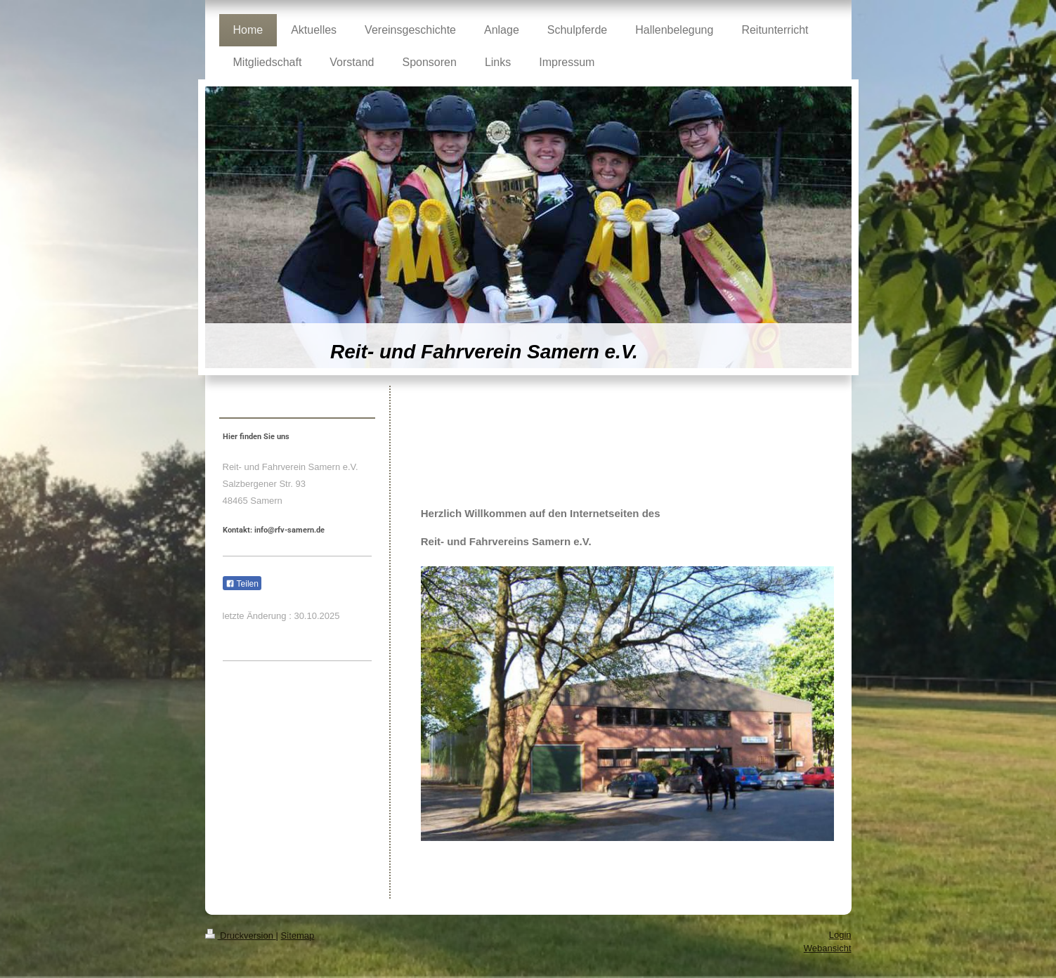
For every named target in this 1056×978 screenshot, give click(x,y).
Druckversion (240, 935)
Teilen (242, 584)
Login (840, 935)
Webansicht (828, 948)
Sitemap (298, 935)
